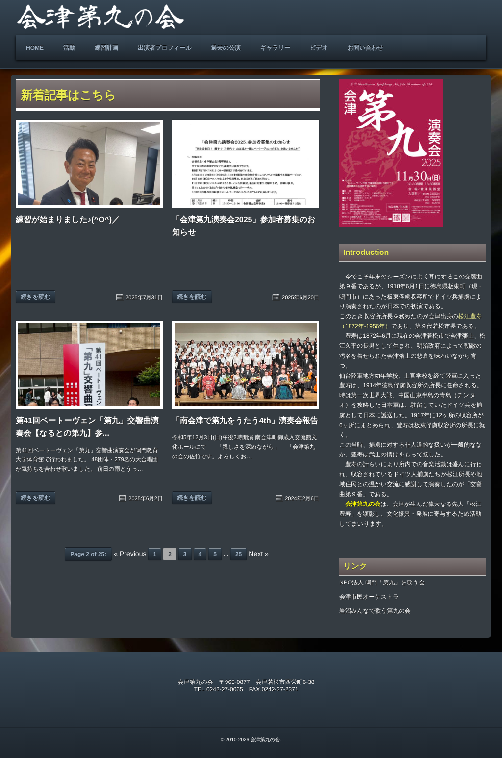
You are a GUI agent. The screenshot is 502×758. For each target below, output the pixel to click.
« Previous (130, 553)
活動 (69, 47)
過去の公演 (225, 47)
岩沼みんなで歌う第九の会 (375, 610)
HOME (35, 47)
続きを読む (35, 296)
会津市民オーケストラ (369, 596)
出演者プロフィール (164, 47)
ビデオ (319, 47)
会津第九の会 (265, 740)
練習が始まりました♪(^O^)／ (68, 220)
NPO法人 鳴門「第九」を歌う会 (382, 582)
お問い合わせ (365, 47)
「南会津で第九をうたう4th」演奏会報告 (245, 421)
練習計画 (106, 47)
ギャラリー (275, 47)
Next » (258, 553)
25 (238, 554)
